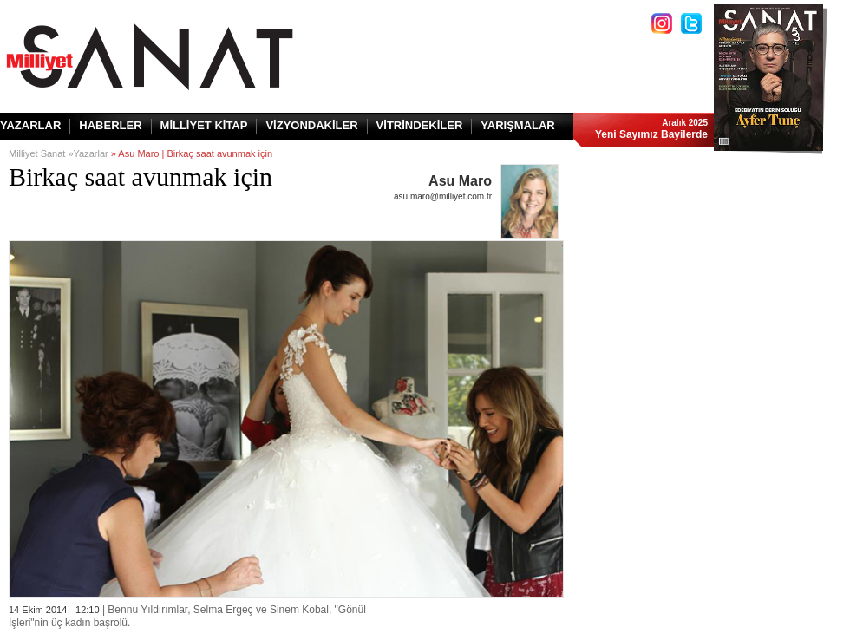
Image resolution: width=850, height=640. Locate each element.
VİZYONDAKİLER (311, 125)
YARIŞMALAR (517, 125)
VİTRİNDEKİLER (419, 125)
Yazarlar (91, 153)
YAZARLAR (30, 125)
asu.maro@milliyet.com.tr (443, 196)
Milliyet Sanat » (41, 153)
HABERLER (110, 125)
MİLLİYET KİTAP (204, 125)
